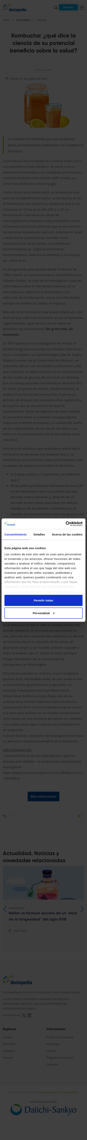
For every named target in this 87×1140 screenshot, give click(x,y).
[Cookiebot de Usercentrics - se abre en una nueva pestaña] (66, 523)
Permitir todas (43, 600)
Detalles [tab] (39, 534)
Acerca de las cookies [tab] (67, 534)
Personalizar (44, 613)
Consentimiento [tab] (15, 534)
